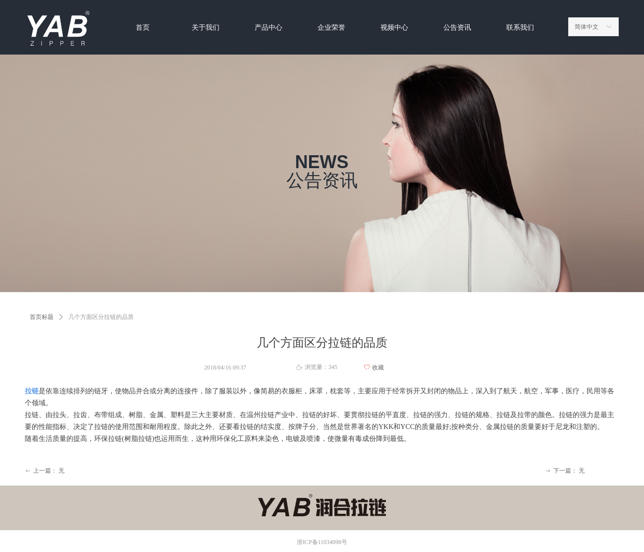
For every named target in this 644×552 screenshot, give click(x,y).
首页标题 (42, 316)
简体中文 (586, 26)
